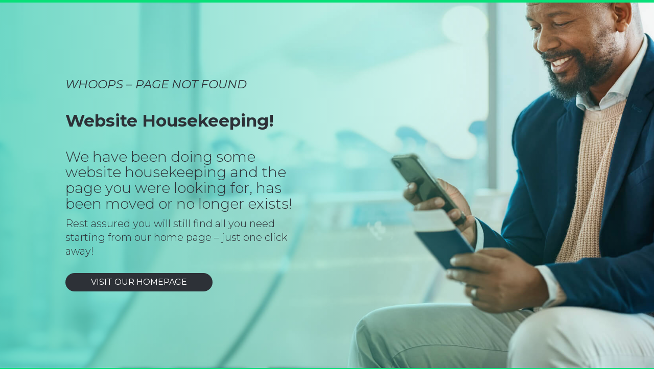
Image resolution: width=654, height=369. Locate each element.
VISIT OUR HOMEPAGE (139, 282)
